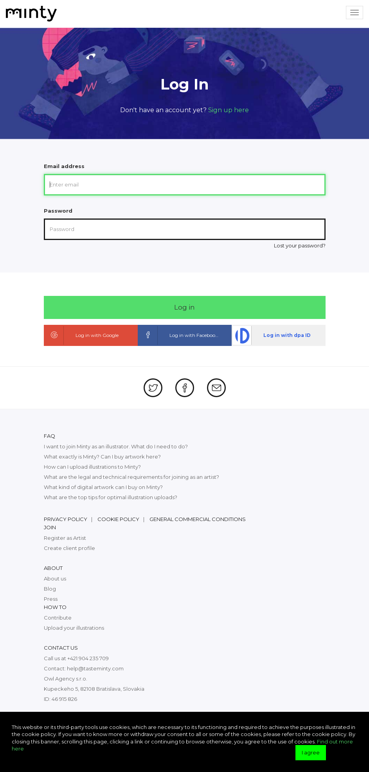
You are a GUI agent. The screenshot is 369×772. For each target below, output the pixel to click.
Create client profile (69, 548)
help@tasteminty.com (95, 668)
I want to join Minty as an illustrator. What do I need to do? (116, 446)
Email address (64, 166)
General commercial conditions (197, 519)
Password (58, 211)
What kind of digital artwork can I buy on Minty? (103, 487)
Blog (50, 589)
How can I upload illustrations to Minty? (92, 467)
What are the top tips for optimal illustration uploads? (110, 497)
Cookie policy (118, 519)
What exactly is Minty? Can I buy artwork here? (102, 456)
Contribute (58, 617)
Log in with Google (82, 335)
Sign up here (228, 110)
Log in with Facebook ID (181, 335)
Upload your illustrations (74, 628)
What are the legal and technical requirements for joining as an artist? (131, 477)
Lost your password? (300, 245)
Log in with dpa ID (272, 335)
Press (51, 599)
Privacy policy (65, 519)
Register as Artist (65, 538)
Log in (184, 307)
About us (55, 578)
